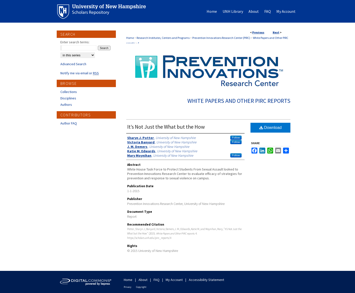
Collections (68, 92)
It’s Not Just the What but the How (166, 126)
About (143, 280)
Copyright (141, 287)
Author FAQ (68, 123)
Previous (258, 32)
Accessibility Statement (206, 280)
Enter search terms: (74, 42)
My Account (174, 280)
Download (270, 127)
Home (130, 38)
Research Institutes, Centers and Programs (163, 38)
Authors (66, 104)
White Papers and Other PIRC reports (238, 101)
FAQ (157, 280)
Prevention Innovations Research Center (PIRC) (221, 38)
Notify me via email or (79, 73)
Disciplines (68, 98)
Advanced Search (73, 64)
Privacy (127, 287)
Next (276, 32)
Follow (236, 137)
